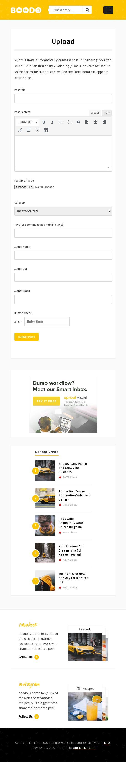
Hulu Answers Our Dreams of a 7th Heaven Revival (71, 551)
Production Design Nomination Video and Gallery (75, 495)
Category (19, 202)
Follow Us (29, 657)
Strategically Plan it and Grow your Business (73, 468)
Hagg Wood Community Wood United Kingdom (71, 523)
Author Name (22, 247)
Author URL (20, 269)
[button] (27, 122)
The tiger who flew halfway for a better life (73, 578)
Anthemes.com (84, 748)
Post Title (19, 90)
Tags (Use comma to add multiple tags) (38, 224)
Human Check (22, 313)
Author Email (22, 291)
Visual (95, 113)
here (106, 743)
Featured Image (24, 180)
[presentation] (27, 122)
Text (107, 113)
